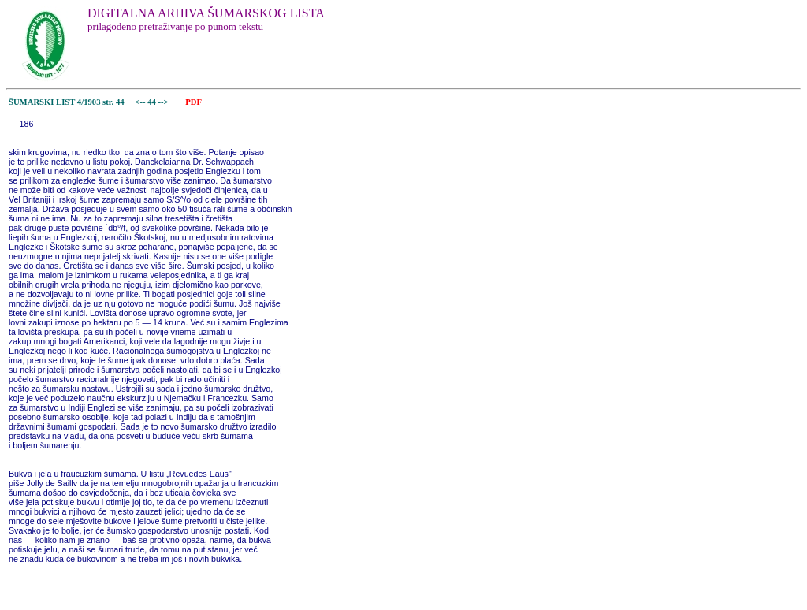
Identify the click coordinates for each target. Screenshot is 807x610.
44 (152, 102)
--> (164, 102)
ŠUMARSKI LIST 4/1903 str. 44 (67, 102)
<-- (140, 102)
